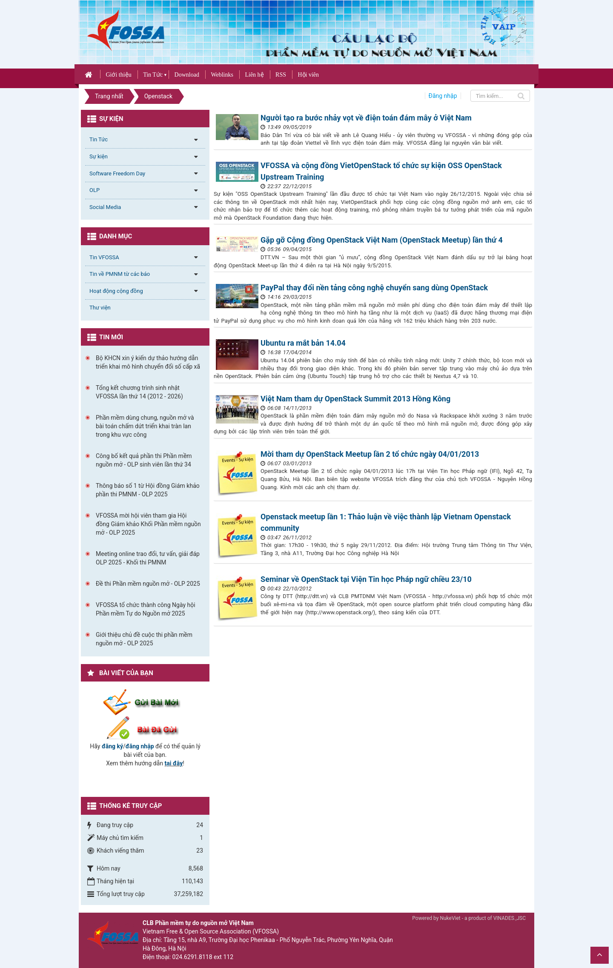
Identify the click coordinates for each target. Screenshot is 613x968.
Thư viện (100, 307)
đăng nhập (140, 746)
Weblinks (222, 75)
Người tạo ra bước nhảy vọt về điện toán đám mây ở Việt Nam (366, 117)
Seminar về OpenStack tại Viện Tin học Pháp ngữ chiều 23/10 (366, 579)
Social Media (105, 207)
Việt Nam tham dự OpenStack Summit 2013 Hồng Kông (355, 398)
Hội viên (308, 75)
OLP (94, 190)
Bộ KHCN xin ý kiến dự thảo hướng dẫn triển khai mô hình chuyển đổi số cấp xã (148, 362)
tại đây (174, 763)
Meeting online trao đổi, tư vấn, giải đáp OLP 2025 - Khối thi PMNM (148, 558)
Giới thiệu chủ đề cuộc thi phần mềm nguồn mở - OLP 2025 (144, 639)
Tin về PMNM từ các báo (119, 274)
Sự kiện (98, 156)
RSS (280, 75)
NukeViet (450, 918)
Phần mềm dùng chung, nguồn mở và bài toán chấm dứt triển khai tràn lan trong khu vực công (145, 426)
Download (187, 75)
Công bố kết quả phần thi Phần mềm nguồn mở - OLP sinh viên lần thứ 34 (144, 460)
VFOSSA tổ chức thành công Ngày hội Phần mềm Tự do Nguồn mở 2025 (145, 609)
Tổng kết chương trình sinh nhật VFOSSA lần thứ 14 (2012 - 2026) (139, 392)
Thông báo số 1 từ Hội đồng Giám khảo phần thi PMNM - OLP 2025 (148, 490)
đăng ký (112, 746)
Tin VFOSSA (104, 257)
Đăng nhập (443, 95)
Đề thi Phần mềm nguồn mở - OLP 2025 (148, 583)
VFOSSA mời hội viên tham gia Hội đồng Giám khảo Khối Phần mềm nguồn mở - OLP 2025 (148, 524)
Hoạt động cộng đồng (116, 291)
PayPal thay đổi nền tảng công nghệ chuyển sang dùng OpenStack (374, 287)
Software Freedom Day (117, 173)
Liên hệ (254, 75)
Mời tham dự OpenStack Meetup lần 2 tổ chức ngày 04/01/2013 (370, 454)
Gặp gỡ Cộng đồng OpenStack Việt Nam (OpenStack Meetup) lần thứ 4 (382, 239)
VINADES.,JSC (509, 918)
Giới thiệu (118, 75)
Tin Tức (153, 75)
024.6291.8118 (192, 957)
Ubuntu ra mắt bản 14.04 (303, 342)
